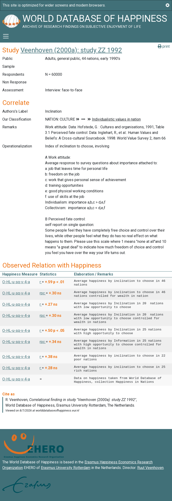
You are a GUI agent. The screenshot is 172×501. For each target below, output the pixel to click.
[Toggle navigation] (5, 36)
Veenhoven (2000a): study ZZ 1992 (71, 50)
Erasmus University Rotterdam (65, 467)
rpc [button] (43, 293)
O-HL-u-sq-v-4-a (16, 282)
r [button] (41, 282)
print (164, 46)
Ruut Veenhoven (150, 467)
